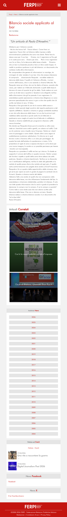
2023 (33, 333)
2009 (33, 407)
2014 (33, 381)
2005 (33, 429)
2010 (33, 402)
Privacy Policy (45, 515)
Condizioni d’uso (32, 515)
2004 (33, 434)
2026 (33, 317)
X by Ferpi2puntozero (16, 496)
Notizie (30, 448)
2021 (33, 344)
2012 (33, 391)
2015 (33, 375)
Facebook (11, 482)
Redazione (20, 515)
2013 (33, 386)
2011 (33, 397)
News (15, 14)
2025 (33, 322)
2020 (33, 349)
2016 (33, 370)
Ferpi (10, 14)
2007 (33, 418)
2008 (33, 413)
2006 (33, 423)
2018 (33, 360)
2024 (33, 328)
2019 (33, 354)
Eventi (37, 448)
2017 (33, 365)
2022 (33, 338)
